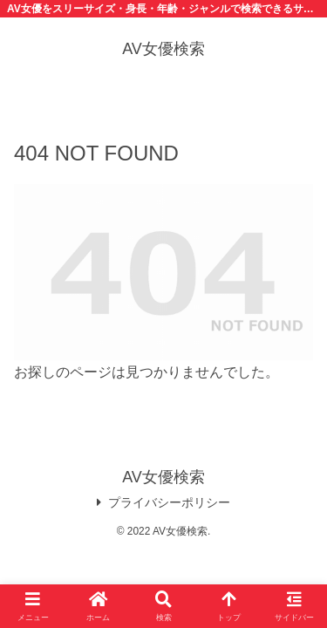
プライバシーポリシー (163, 502)
